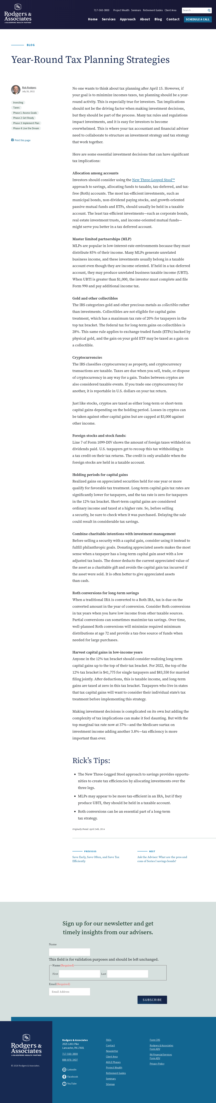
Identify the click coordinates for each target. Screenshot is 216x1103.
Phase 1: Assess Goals (25, 113)
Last (103, 974)
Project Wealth (121, 10)
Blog (158, 19)
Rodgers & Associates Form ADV (161, 1047)
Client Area (170, 10)
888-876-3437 (70, 1060)
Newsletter (112, 1051)
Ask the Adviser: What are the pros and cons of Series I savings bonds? (162, 859)
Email (59, 984)
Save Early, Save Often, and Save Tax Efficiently (95, 859)
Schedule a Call (198, 20)
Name (53, 944)
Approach (128, 19)
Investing (18, 102)
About (145, 19)
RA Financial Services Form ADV (161, 1056)
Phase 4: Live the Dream (26, 128)
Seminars (136, 10)
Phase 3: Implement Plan (26, 123)
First (55, 974)
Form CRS (155, 1040)
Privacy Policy (157, 1064)
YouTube (69, 1084)
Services (109, 19)
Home (93, 19)
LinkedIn (69, 1070)
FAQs (108, 1040)
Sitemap (110, 1084)
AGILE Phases (113, 1062)
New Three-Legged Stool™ (153, 179)
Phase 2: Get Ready (23, 118)
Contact (173, 19)
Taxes (16, 108)
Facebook (70, 1077)
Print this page (21, 140)
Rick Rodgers (29, 87)
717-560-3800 (101, 10)
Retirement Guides (153, 10)
